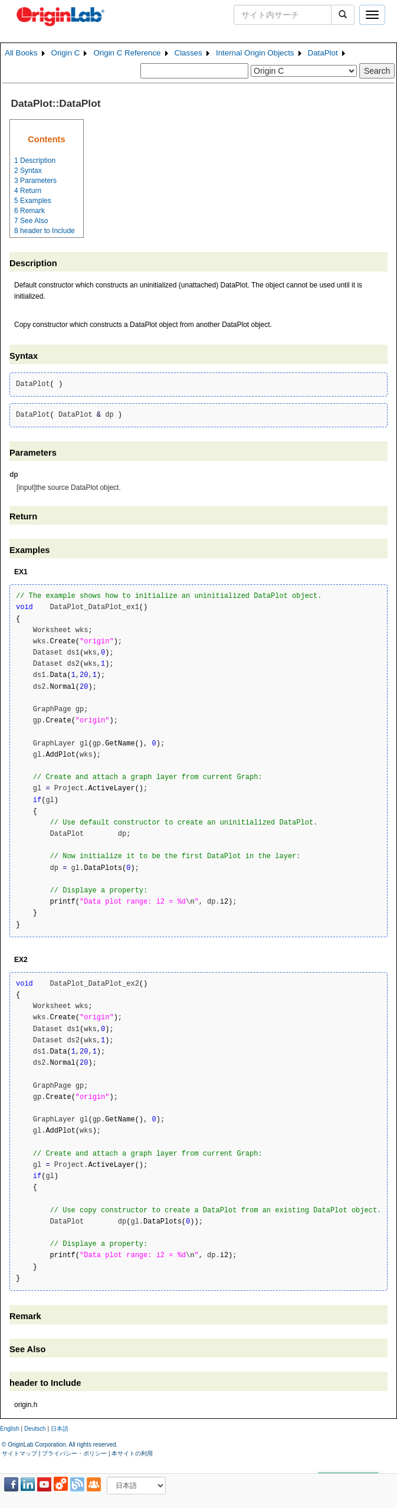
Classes (188, 52)
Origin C (65, 52)
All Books (21, 52)
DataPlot (323, 52)
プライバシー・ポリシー (74, 1453)
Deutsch (35, 1428)
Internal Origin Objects (255, 52)
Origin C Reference (126, 52)
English (9, 1428)
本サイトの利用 (132, 1453)
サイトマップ (19, 1453)
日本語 (59, 1428)
